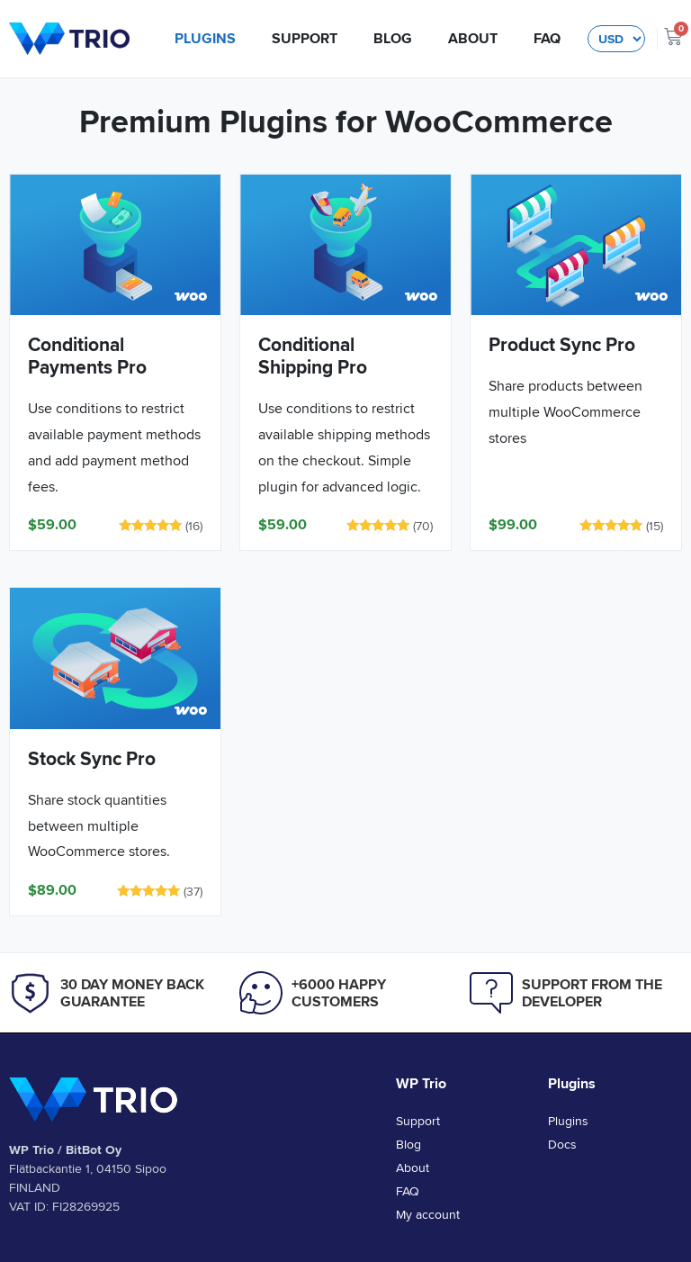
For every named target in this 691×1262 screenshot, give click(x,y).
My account (428, 1214)
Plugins (205, 38)
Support (304, 38)
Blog (392, 38)
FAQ (547, 38)
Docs (562, 1144)
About (473, 38)
